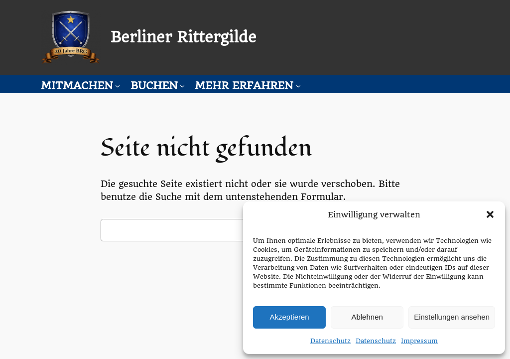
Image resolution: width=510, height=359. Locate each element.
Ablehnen (366, 317)
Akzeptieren (289, 317)
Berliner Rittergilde (183, 37)
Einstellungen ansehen (452, 317)
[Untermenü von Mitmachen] (117, 85)
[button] (490, 214)
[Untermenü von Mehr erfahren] (298, 85)
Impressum (419, 341)
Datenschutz (330, 341)
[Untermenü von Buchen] (182, 85)
